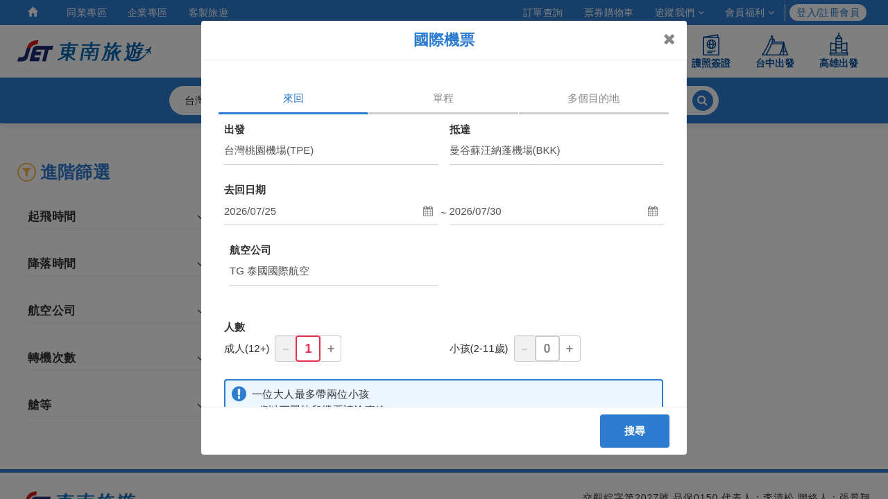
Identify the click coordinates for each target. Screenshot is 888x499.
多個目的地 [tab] (593, 98)
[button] (331, 211)
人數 (234, 327)
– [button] (285, 349)
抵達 (460, 129)
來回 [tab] (293, 98)
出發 (234, 129)
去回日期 (245, 189)
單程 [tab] (443, 98)
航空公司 (250, 250)
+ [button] (331, 349)
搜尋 (635, 431)
